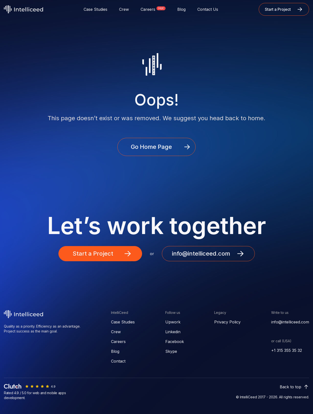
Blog (181, 9)
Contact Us (207, 9)
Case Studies (95, 9)
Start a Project (284, 9)
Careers (118, 341)
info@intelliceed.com (290, 321)
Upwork (172, 321)
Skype (171, 351)
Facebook (174, 341)
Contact (118, 361)
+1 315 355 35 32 (286, 350)
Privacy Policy (227, 321)
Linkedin (172, 331)
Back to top (294, 387)
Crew (124, 9)
